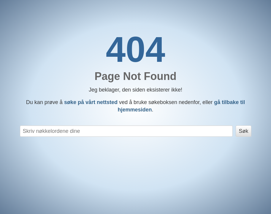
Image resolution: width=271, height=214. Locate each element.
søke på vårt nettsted (91, 102)
